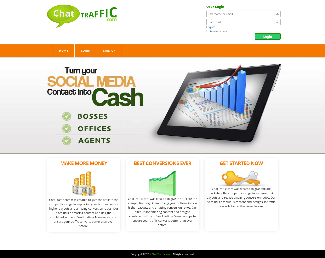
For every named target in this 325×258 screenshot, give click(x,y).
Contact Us (199, 245)
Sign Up (109, 51)
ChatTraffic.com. (162, 254)
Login (267, 36)
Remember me (216, 31)
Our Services (159, 245)
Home (63, 51)
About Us (136, 245)
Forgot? (210, 27)
